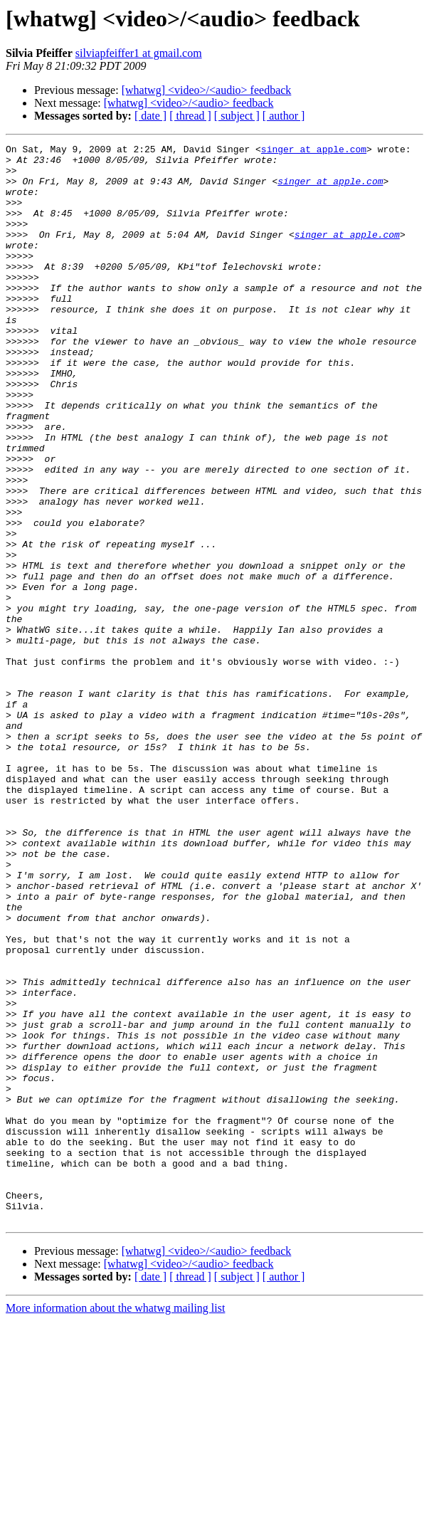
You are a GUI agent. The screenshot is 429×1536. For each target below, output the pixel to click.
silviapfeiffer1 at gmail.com (138, 53)
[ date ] (150, 116)
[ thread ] (190, 116)
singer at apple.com (313, 150)
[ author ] (284, 116)
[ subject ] (237, 116)
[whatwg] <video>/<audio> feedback (207, 90)
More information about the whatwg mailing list (115, 1523)
